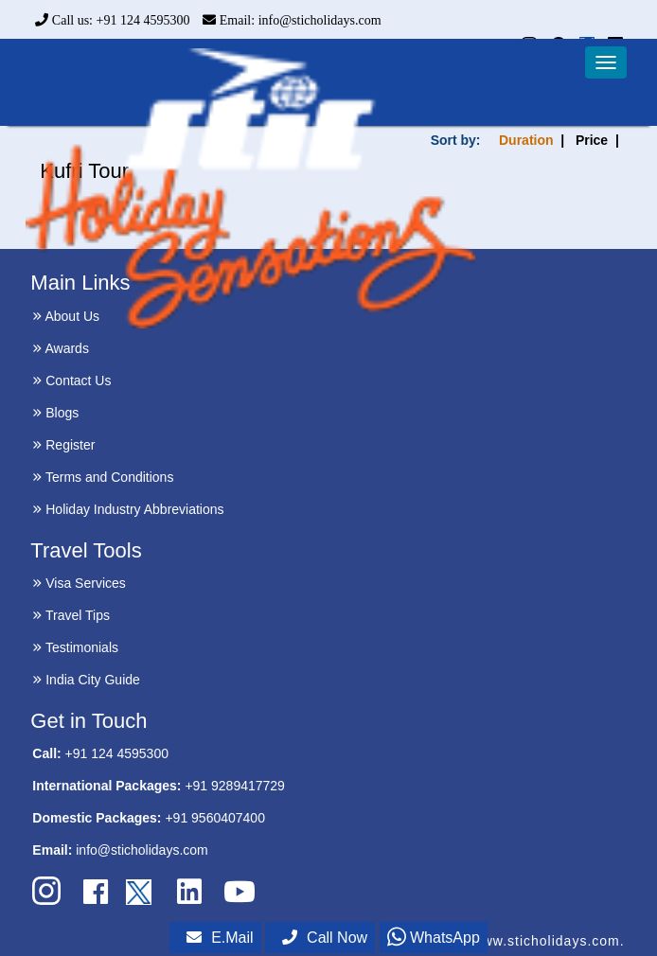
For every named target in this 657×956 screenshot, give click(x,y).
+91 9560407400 (215, 817)
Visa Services (78, 583)
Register (63, 444)
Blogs (55, 412)
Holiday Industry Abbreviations (127, 509)
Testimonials (75, 647)
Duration (526, 140)
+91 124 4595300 (117, 753)
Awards (60, 348)
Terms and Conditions (102, 477)
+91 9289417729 (235, 785)
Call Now (324, 937)
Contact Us (71, 380)
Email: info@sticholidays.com (292, 20)
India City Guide (86, 679)
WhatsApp (433, 937)
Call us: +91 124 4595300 (112, 20)
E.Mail (219, 937)
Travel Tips (71, 615)
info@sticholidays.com (142, 850)
